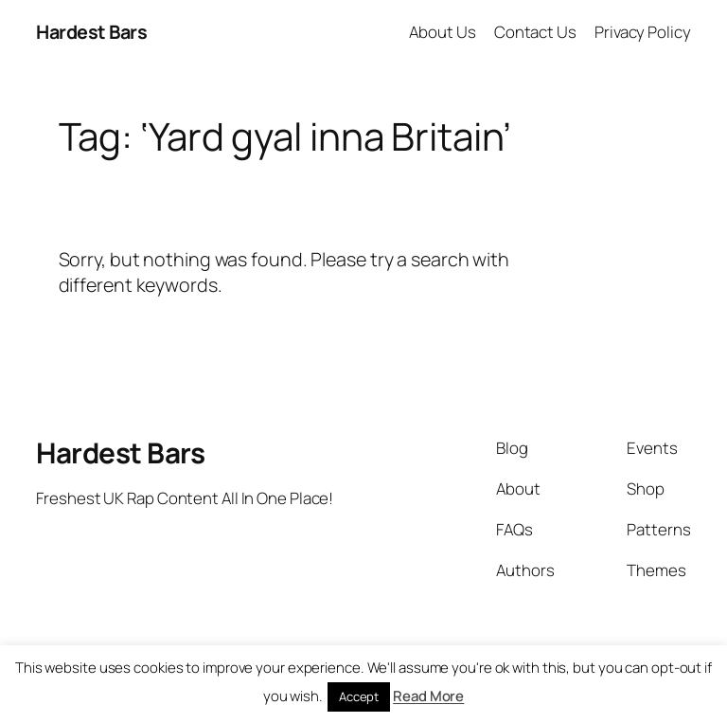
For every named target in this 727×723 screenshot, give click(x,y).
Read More (428, 696)
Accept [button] (359, 696)
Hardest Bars (91, 32)
